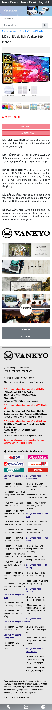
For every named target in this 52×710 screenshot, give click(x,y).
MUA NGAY (25, 126)
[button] (5, 78)
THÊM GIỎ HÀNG (26, 133)
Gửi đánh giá (26, 336)
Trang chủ (6, 31)
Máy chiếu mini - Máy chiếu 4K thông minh (26, 2)
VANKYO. (12, 698)
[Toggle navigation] (45, 19)
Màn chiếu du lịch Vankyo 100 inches (28, 31)
